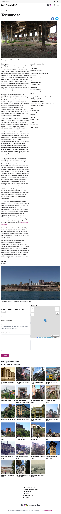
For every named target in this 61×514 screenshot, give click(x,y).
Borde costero (34, 124)
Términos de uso (28, 495)
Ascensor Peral (6, 400)
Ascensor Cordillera (37, 382)
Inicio (2, 11)
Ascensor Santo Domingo (21, 438)
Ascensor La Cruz (36, 419)
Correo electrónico (6, 320)
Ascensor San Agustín (38, 456)
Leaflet (39, 337)
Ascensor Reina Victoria (21, 401)
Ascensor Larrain (6, 438)
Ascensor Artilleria (51, 382)
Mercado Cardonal (7, 456)
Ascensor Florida (51, 400)
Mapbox (44, 337)
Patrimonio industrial (36, 70)
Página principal (5, 333)
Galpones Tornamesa (7, 475)
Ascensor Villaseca (22, 456)
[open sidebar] (58, 5)
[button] (45, 320)
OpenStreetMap (50, 337)
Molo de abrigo (35, 475)
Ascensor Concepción (23, 382)
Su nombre (4, 312)
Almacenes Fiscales (7, 382)
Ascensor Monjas (51, 438)
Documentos (27, 491)
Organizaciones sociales (30, 489)
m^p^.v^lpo (26, 497)
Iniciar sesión (5, 1)
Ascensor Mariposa (37, 400)
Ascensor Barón (6, 419)
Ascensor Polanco (51, 456)
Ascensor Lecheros (52, 419)
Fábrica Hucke (20, 419)
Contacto (26, 493)
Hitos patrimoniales (29, 488)
